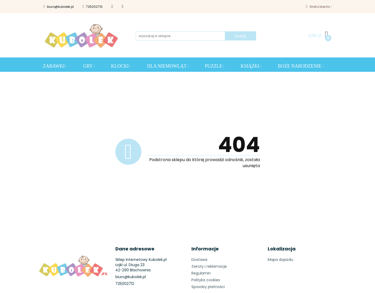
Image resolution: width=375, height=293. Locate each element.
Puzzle (214, 66)
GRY (89, 66)
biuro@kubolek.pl (58, 6)
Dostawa (199, 259)
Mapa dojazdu (280, 259)
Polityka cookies (205, 280)
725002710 (93, 6)
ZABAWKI (55, 66)
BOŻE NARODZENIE (301, 66)
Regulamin (201, 273)
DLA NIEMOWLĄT (168, 66)
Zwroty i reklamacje (209, 266)
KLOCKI (121, 66)
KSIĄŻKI (251, 66)
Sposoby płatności (208, 286)
